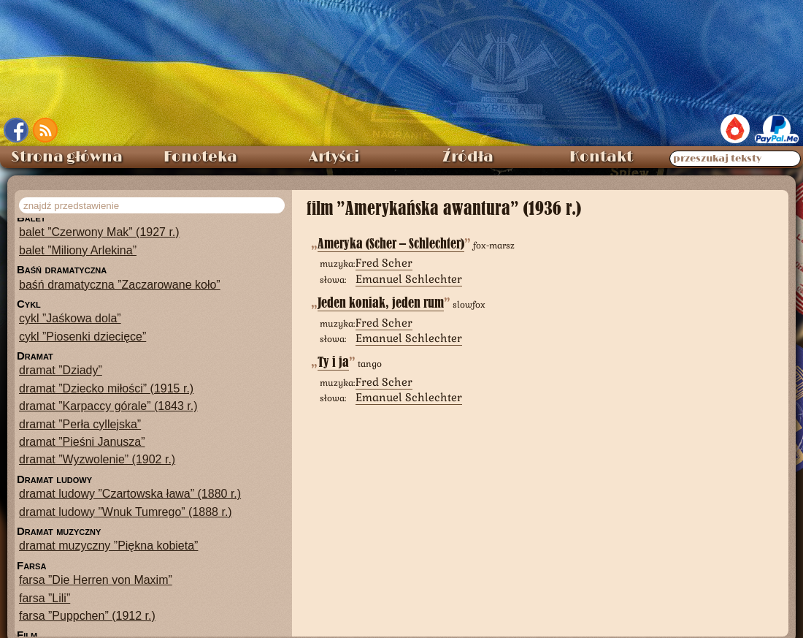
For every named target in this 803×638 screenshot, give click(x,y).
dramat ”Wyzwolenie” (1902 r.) (97, 459)
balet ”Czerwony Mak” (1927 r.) (99, 232)
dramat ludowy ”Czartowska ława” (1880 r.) (130, 493)
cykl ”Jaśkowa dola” (70, 318)
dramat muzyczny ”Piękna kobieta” (108, 545)
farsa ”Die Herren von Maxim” (95, 580)
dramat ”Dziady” (60, 370)
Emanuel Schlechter (409, 279)
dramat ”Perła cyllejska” (80, 424)
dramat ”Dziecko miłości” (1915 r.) (106, 388)
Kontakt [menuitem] (601, 157)
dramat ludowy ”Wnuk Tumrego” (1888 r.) (125, 512)
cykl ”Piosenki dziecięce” (82, 336)
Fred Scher (384, 263)
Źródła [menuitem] (467, 157)
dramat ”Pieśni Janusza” (82, 442)
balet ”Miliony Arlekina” (78, 250)
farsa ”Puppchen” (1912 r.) (87, 615)
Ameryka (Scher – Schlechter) (391, 243)
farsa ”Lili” (44, 598)
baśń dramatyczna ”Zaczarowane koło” (119, 284)
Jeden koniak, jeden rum (381, 303)
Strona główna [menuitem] (67, 157)
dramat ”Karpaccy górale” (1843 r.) (108, 406)
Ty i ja (333, 362)
